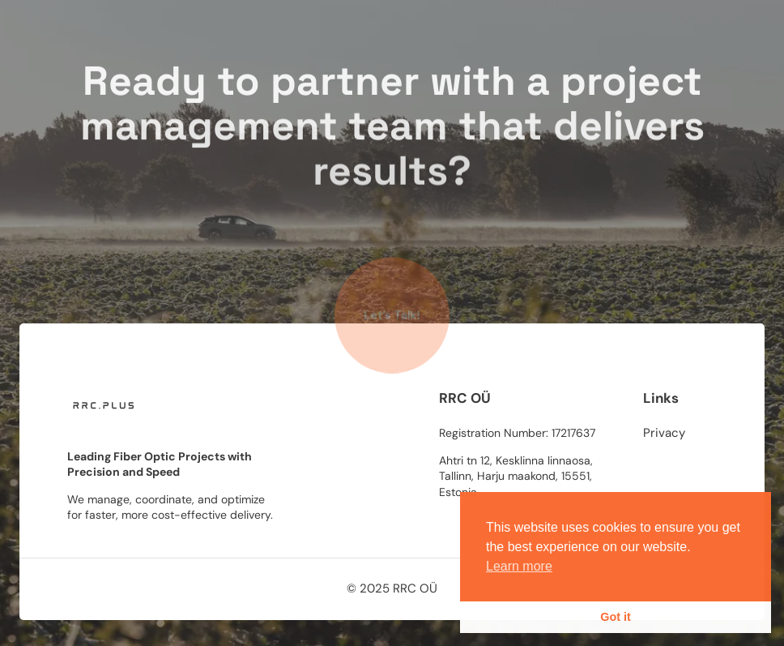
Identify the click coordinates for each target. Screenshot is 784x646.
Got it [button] (615, 616)
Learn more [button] (519, 566)
